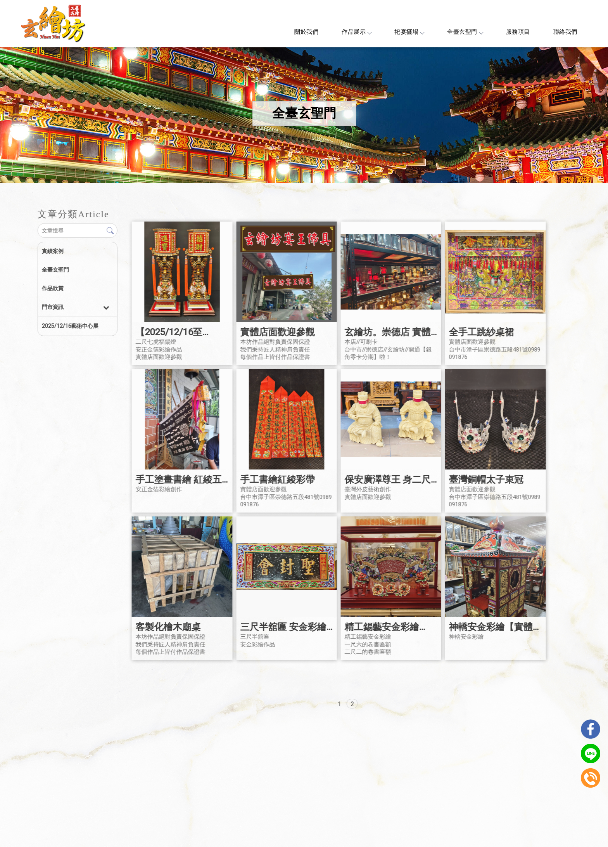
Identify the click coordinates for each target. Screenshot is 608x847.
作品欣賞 (52, 288)
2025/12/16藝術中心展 (69, 326)
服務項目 (518, 31)
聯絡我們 (565, 31)
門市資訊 (52, 307)
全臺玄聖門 (465, 31)
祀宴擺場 (409, 31)
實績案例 (52, 251)
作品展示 (356, 31)
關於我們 (306, 31)
